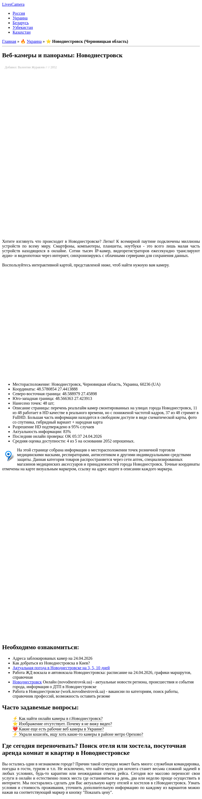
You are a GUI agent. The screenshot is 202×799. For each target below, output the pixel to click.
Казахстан (21, 32)
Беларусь (21, 22)
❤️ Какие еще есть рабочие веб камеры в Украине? (58, 729)
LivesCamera (13, 4)
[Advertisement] (100, 193)
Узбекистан (23, 27)
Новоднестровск (27, 682)
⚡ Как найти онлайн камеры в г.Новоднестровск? (58, 718)
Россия (19, 13)
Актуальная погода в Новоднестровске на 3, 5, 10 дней (61, 668)
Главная (9, 41)
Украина (20, 18)
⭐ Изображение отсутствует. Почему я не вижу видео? (62, 723)
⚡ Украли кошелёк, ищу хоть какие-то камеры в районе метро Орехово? (78, 734)
